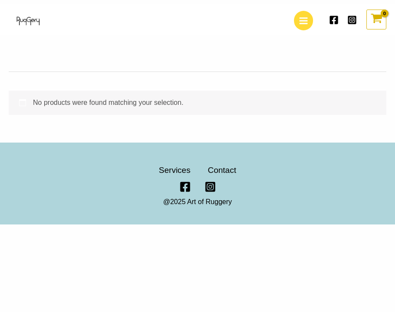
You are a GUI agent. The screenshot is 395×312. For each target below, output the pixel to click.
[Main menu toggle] (303, 20)
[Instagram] (352, 20)
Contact (222, 170)
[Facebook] (334, 20)
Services (174, 170)
